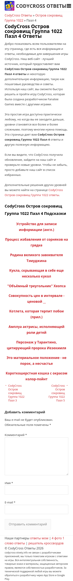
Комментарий (16, 435)
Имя (9, 483)
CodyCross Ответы (41, 6)
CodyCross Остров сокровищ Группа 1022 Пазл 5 (56, 393)
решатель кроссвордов (46, 543)
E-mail (10, 502)
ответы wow (39, 538)
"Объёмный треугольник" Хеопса (36, 286)
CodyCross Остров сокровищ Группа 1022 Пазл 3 (16, 393)
